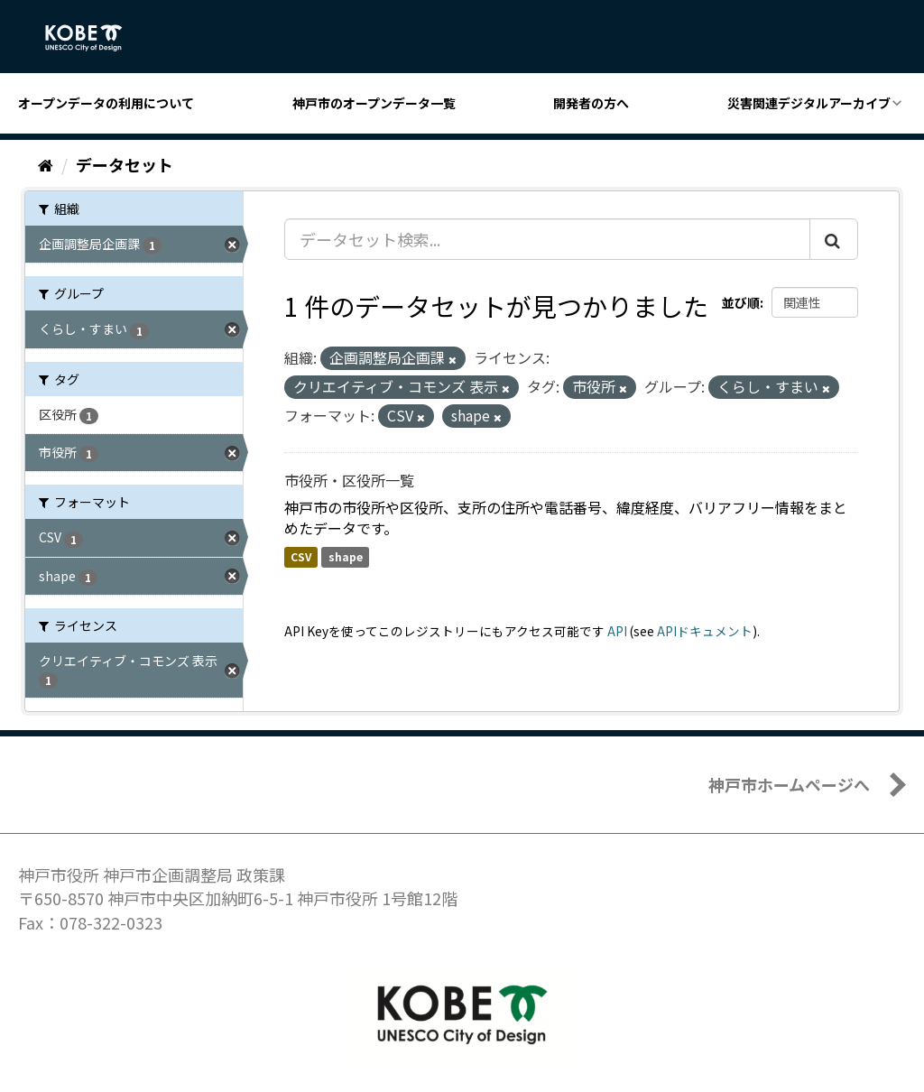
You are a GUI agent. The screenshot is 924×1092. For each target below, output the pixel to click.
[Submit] (833, 239)
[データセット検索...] (547, 239)
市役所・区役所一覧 (349, 480)
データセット (124, 164)
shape (345, 556)
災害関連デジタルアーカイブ (809, 103)
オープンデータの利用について (106, 103)
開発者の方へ (591, 103)
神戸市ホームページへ (789, 784)
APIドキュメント (705, 631)
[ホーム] (45, 164)
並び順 (741, 302)
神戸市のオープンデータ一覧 (374, 103)
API (617, 631)
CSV (301, 556)
